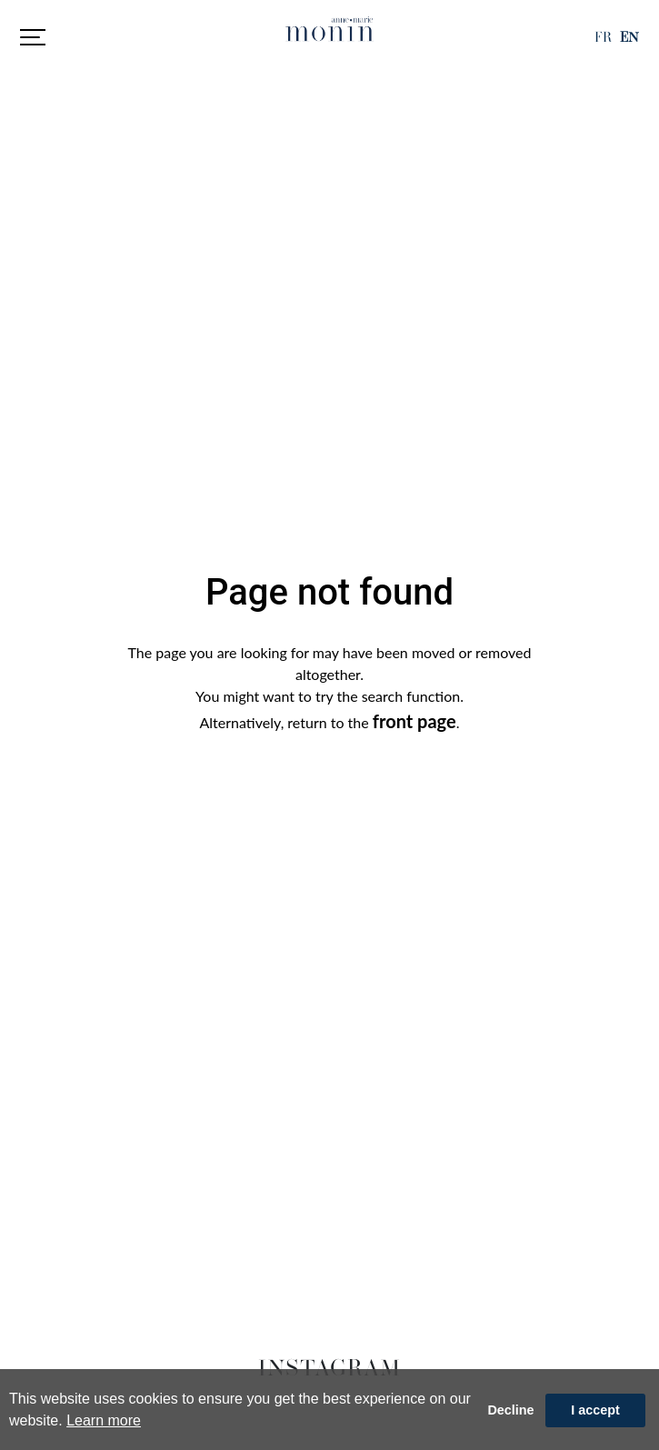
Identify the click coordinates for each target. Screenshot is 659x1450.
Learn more (103, 1420)
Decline (510, 1410)
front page (414, 721)
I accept (595, 1410)
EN (629, 37)
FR (603, 37)
